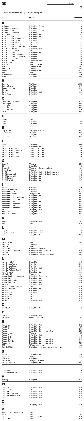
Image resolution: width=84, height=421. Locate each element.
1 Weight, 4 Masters (36, 361)
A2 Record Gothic (8, 36)
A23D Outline (7, 62)
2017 (80, 34)
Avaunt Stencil (7, 74)
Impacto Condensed (9, 189)
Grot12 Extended (8, 178)
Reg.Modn (6, 327)
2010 (80, 172)
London (4, 235)
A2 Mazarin (6, 34)
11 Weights (33, 76)
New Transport (7, 272)
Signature (5, 356)
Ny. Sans (5, 284)
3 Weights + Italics (36, 370)
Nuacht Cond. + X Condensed (13, 276)
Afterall (4, 66)
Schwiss (5, 354)
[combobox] (7, 18)
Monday (5, 252)
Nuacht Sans (6, 278)
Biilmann (5, 90)
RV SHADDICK (7, 347)
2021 (80, 88)
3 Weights (33, 68)
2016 (80, 62)
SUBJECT (5, 358)
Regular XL (6, 343)
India (3, 210)
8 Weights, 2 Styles (36, 26)
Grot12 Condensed (9, 176)
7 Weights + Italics (36, 34)
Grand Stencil (7, 170)
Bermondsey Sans (8, 88)
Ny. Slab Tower (7, 296)
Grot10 (4, 172)
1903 (3, 416)
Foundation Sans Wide (10, 152)
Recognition (6, 325)
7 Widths (32, 264)
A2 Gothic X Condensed (10, 32)
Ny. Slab (5, 290)
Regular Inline (7, 333)
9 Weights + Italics (36, 284)
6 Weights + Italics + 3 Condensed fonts (44, 172)
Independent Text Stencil (11, 208)
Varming (5, 380)
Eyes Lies (5, 137)
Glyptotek (5, 168)
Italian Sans (6, 212)
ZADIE (4, 405)
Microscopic (6, 248)
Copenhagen (6, 104)
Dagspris (5, 119)
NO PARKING (7, 274)
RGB (3, 345)
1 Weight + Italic (35, 194)
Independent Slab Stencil (11, 204)
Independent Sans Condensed (13, 198)
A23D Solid (6, 64)
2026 (80, 345)
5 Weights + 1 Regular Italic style (41, 254)
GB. (3, 166)
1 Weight (32, 44)
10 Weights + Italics (36, 131)
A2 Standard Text (8, 60)
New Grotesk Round (9, 264)
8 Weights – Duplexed (37, 248)
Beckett (5, 84)
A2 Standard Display (9, 48)
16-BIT (4, 414)
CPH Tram (5, 108)
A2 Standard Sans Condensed (13, 54)
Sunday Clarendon (8, 363)
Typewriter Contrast (9, 372)
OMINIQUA (6, 308)
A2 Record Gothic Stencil (11, 44)
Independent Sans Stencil (11, 200)
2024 (80, 102)
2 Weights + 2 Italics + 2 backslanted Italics (45, 347)
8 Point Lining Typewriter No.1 (13, 412)
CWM (4, 112)
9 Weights (33, 292)
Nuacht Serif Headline (10, 280)
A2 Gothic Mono (8, 30)
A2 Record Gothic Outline (11, 42)
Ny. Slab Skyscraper (9, 294)
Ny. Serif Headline (8, 288)
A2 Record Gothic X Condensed (13, 46)
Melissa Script (7, 242)
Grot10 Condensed (9, 174)
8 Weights (33, 189)
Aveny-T (5, 76)
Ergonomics (6, 133)
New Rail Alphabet (9, 268)
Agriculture (6, 68)
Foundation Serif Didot (10, 156)
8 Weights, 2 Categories (38, 276)
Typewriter (6, 370)
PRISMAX (5, 317)
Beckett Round (7, 86)
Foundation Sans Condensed (12, 150)
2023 (80, 189)
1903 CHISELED (8, 418)
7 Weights (33, 38)
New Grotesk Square (9, 266)
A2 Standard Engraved (10, 50)
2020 (80, 223)
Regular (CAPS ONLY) (37, 317)
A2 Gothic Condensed (10, 28)
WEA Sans (5, 391)
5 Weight (32, 88)
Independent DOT (8, 192)
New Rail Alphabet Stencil (11, 270)
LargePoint (6, 231)
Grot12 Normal (7, 180)
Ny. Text (5, 300)
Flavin (4, 144)
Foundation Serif (8, 154)
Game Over (6, 164)
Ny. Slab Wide (7, 298)
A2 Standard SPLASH (10, 58)
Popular (4, 315)
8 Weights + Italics (36, 280)
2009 (80, 84)
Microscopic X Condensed (11, 250)
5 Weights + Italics (36, 66)
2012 (80, 210)
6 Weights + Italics (36, 48)
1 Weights (33, 42)
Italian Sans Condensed (10, 214)
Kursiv (4, 223)
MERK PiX (6, 246)
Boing (4, 92)
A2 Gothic (5, 26)
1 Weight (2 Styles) (36, 210)
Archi (4, 72)
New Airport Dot (8, 262)
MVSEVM (5, 254)
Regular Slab (6, 337)
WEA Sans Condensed (10, 393)
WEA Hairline (7, 389)
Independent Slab (8, 202)
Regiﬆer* (5, 329)
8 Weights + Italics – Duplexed (40, 250)
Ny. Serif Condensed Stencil (12, 286)
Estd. (4, 135)
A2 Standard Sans (8, 52)
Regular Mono (7, 335)
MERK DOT (6, 244)
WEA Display (6, 387)
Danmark (5, 123)
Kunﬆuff (5, 221)
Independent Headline (10, 194)
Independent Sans (8, 196)
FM (3, 146)
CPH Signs (6, 106)
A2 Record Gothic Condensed (13, 38)
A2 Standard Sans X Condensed (13, 56)
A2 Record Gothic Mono (11, 40)
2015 (80, 68)
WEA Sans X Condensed (11, 395)
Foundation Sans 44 (9, 148)
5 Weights (33, 28)
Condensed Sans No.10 (10, 102)
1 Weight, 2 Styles (35, 64)
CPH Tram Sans (7, 110)
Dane (4, 121)
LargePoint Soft (8, 233)
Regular (5, 331)
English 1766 (6, 131)
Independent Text (8, 206)
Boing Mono (6, 94)
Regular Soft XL (8, 341)
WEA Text (5, 397)
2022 (80, 40)
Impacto (5, 187)
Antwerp (5, 70)
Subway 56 (6, 361)
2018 (80, 28)
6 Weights (33, 40)
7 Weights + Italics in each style (41, 331)
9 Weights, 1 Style (36, 393)
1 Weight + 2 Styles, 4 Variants (40, 168)
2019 (80, 26)
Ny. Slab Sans (7, 292)
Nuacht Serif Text (8, 282)
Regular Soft (6, 339)
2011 (80, 70)
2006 (80, 144)
